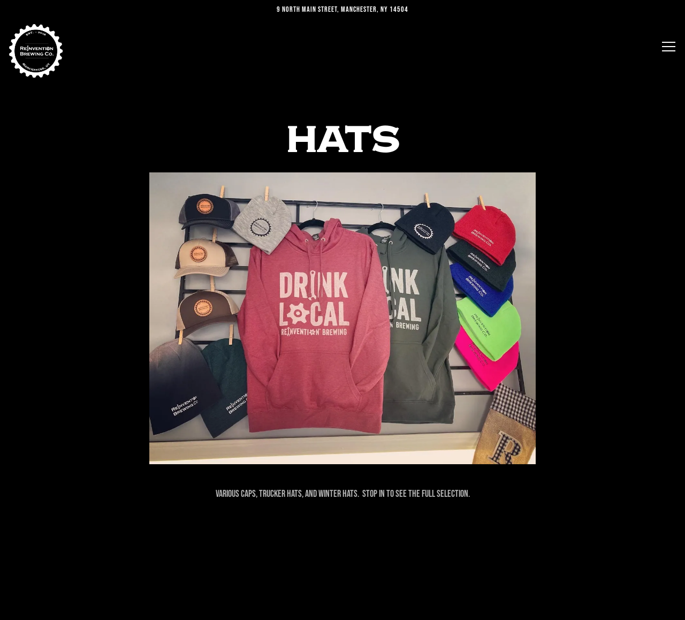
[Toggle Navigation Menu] (668, 46)
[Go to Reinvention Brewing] (342, 10)
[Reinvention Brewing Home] (36, 51)
